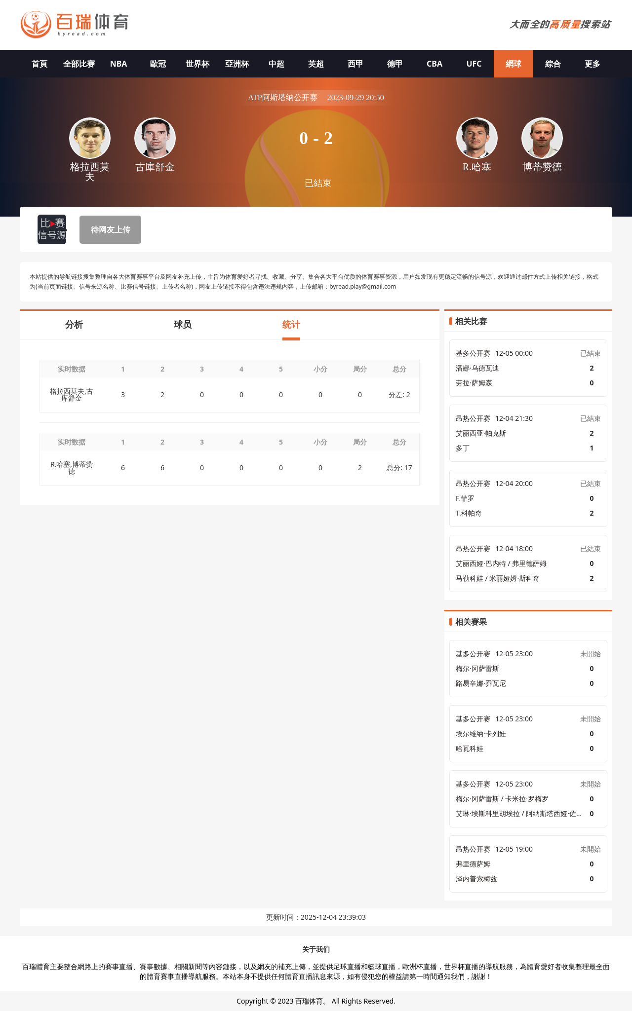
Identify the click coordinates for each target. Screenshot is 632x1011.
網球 (513, 63)
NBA (118, 63)
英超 (316, 63)
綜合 (553, 63)
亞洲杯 (237, 63)
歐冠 (158, 63)
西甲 (355, 63)
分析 (74, 324)
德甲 (395, 63)
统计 (291, 324)
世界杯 (197, 63)
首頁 (39, 63)
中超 (276, 63)
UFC (473, 63)
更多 (592, 63)
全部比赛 (79, 63)
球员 (183, 324)
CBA (434, 63)
